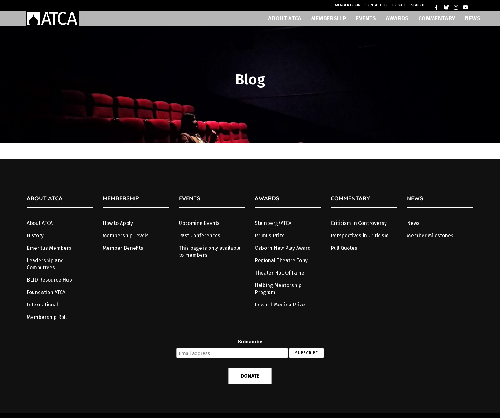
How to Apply (118, 223)
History (35, 236)
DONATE (399, 5)
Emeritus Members (49, 248)
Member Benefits (123, 248)
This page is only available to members (209, 251)
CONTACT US (376, 5)
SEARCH (417, 5)
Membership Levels (126, 236)
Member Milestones (430, 236)
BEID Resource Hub (49, 280)
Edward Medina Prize (280, 305)
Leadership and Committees (45, 263)
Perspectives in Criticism (360, 236)
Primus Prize (270, 236)
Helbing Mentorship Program (278, 288)
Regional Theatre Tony (281, 260)
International (42, 305)
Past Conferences (199, 236)
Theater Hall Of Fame (279, 273)
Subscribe (250, 341)
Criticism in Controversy (359, 223)
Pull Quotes (344, 248)
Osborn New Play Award (283, 248)
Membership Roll (47, 317)
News (413, 223)
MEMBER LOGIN (348, 5)
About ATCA (40, 223)
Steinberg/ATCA (273, 223)
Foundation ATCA (46, 292)
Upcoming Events (199, 223)
